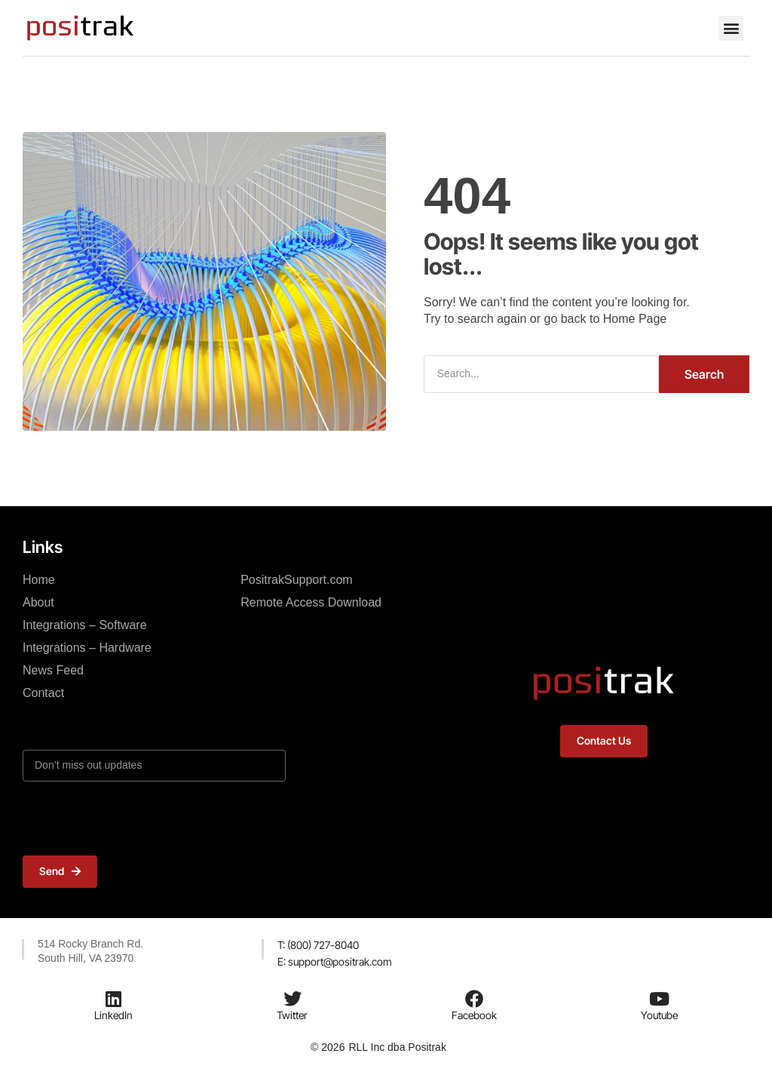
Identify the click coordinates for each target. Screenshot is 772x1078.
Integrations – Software (85, 625)
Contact (43, 692)
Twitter (292, 1015)
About (38, 602)
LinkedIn (113, 1015)
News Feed (53, 670)
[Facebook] (474, 999)
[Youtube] (659, 999)
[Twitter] (292, 999)
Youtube (659, 1015)
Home (39, 579)
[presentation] (137, 818)
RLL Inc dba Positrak (397, 1047)
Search (704, 374)
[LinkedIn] (114, 999)
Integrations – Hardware (87, 647)
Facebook (474, 1015)
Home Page (635, 318)
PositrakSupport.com (296, 579)
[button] (730, 28)
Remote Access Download (310, 602)
